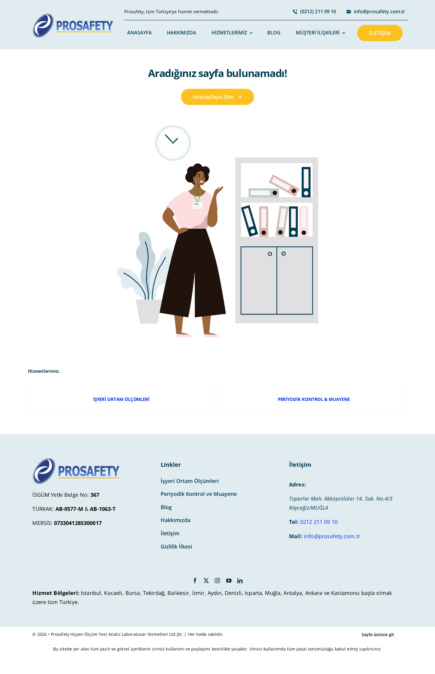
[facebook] (195, 580)
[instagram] (217, 580)
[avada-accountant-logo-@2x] (73, 15)
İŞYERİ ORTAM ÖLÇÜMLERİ (121, 399)
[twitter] (206, 580)
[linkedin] (240, 580)
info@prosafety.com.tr (332, 536)
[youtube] (228, 580)
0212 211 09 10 (318, 521)
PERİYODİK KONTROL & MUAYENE (314, 399)
